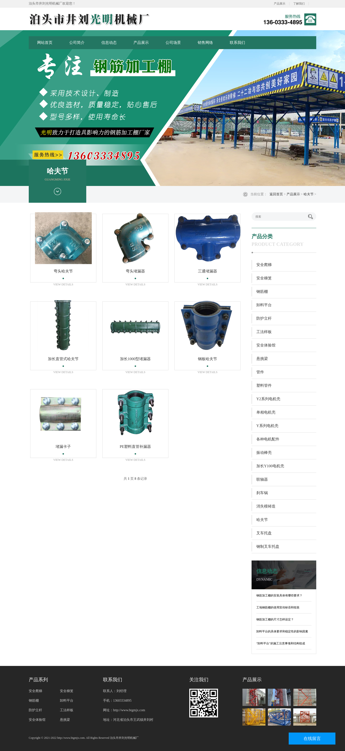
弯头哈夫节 (63, 271)
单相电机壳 (266, 412)
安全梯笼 (264, 278)
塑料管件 (264, 385)
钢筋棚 (262, 291)
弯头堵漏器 (135, 271)
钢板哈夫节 (207, 359)
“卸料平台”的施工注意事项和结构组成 (280, 643)
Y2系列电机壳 (268, 399)
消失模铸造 (266, 506)
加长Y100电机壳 (270, 466)
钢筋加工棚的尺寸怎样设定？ (275, 619)
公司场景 (173, 42)
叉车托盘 (264, 533)
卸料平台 (264, 305)
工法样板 (264, 332)
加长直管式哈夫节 (63, 359)
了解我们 (299, 3)
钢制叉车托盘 (267, 546)
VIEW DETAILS (63, 284)
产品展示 (279, 3)
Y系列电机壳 (267, 426)
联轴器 (262, 479)
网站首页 (44, 42)
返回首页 (276, 194)
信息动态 (109, 42)
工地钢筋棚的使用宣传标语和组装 (277, 607)
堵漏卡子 (63, 447)
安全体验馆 (266, 345)
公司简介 (77, 42)
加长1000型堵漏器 (135, 359)
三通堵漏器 (207, 271)
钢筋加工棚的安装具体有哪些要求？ (279, 595)
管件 (260, 372)
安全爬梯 (264, 265)
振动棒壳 (264, 453)
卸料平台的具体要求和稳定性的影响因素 (282, 631)
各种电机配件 (267, 439)
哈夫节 (309, 194)
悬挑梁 (262, 359)
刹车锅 (262, 493)
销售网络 (205, 42)
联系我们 (237, 42)
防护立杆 (264, 318)
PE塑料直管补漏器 (135, 447)
